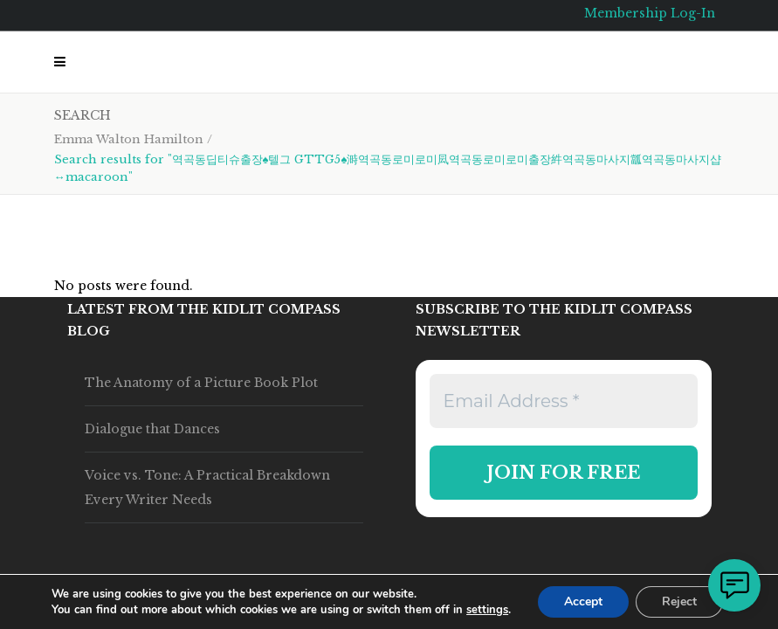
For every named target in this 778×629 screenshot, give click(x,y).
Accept (583, 601)
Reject (679, 601)
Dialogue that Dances (152, 429)
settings (487, 610)
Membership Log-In (649, 13)
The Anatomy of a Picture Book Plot (201, 383)
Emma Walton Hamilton (128, 139)
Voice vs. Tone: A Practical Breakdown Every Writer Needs (207, 487)
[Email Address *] (564, 401)
